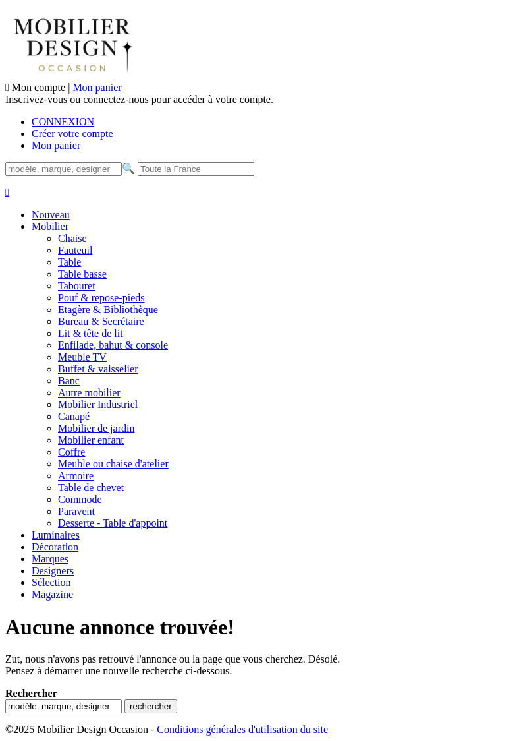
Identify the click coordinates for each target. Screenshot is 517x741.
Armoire (76, 475)
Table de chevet (91, 487)
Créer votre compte (72, 133)
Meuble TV (82, 357)
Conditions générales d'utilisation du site (242, 729)
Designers (53, 570)
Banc (69, 380)
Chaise (72, 238)
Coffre (71, 452)
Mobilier (50, 226)
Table (69, 262)
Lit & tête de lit (90, 333)
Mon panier (96, 87)
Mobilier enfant (91, 440)
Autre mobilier (89, 392)
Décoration (55, 546)
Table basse (82, 274)
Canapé (74, 416)
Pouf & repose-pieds (101, 297)
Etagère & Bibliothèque (108, 309)
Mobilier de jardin (96, 428)
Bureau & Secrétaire (101, 321)
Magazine (52, 594)
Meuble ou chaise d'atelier (113, 463)
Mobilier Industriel (98, 404)
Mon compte (40, 87)
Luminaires (56, 535)
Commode (80, 499)
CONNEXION (63, 121)
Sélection (51, 582)
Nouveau (51, 214)
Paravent (76, 511)
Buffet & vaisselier (98, 368)
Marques (50, 558)
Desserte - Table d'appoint (112, 523)
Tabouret (76, 285)
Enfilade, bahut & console (113, 345)
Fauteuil (75, 250)
